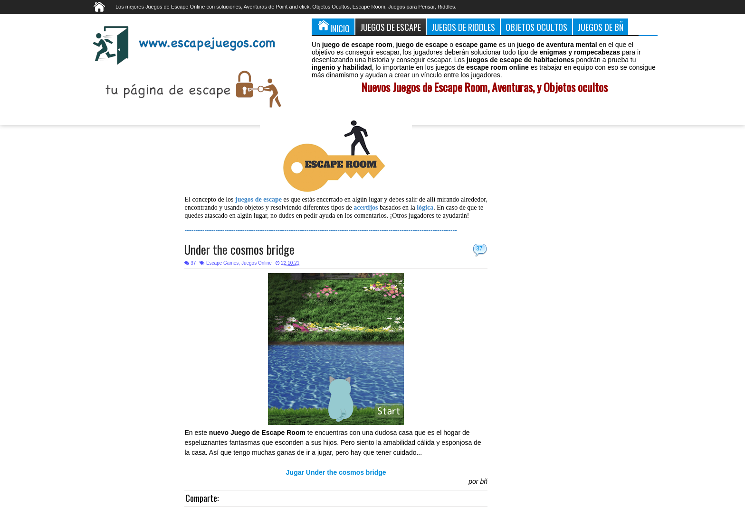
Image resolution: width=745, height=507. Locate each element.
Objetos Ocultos (536, 26)
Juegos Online (256, 263)
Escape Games (222, 263)
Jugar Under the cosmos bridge (336, 472)
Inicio (333, 26)
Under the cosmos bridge (239, 249)
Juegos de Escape (390, 26)
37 (479, 248)
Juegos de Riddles (463, 26)
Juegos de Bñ (600, 26)
